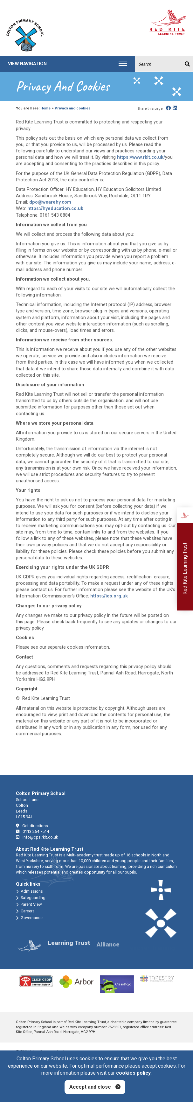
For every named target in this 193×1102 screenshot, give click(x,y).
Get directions (32, 825)
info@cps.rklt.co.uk (37, 837)
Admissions (29, 891)
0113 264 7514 (32, 831)
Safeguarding (30, 897)
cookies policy (133, 1073)
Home (45, 108)
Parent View (29, 904)
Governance (29, 917)
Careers (25, 911)
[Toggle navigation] (123, 64)
